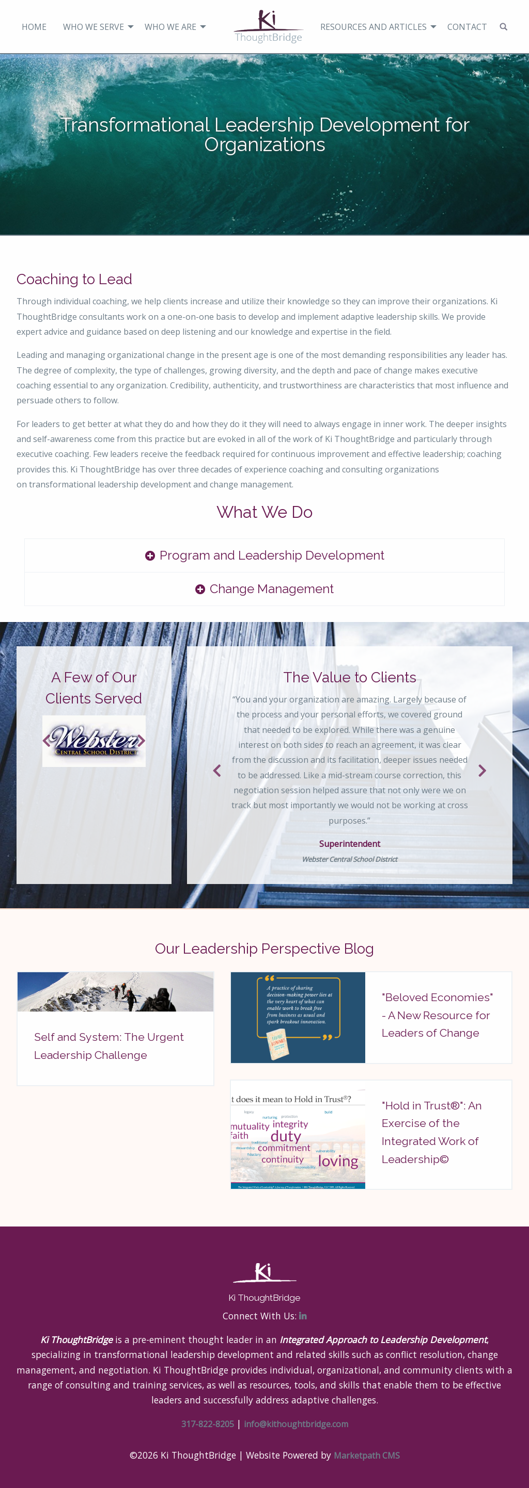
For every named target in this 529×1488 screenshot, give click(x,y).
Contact (467, 26)
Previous (47, 741)
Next (140, 741)
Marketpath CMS (367, 1455)
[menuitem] (34, 26)
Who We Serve (93, 26)
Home (34, 26)
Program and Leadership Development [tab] (272, 555)
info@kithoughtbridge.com (296, 1424)
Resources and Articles (373, 26)
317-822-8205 (207, 1424)
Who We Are (170, 26)
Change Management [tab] (272, 588)
